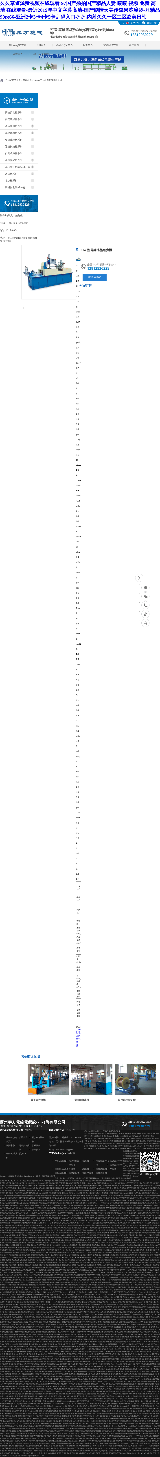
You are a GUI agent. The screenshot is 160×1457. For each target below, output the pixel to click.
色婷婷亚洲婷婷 (142, 1143)
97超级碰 (121, 1404)
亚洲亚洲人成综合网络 (24, 1322)
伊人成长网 (97, 1148)
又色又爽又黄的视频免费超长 (94, 1299)
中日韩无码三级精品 (90, 1322)
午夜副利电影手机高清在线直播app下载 (40, 1408)
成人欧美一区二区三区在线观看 (40, 1198)
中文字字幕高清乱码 (116, 1421)
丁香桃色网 (77, 1290)
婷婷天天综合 (114, 1337)
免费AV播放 (63, 1443)
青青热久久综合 (80, 1436)
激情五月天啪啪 (53, 1272)
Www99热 (103, 1443)
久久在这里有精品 (74, 1379)
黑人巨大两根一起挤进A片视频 (55, 1270)
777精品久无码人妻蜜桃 (20, 1344)
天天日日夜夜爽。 (78, 1356)
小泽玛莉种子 (81, 1223)
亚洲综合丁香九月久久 (91, 1205)
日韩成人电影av (147, 1408)
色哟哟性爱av (136, 1267)
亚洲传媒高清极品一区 (149, 1374)
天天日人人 (129, 1186)
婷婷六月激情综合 (90, 1143)
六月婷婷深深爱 (115, 1250)
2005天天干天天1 (68, 1238)
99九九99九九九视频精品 (96, 1361)
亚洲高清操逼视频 (131, 1369)
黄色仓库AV (22, 1418)
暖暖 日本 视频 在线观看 (38, 1230)
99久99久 (23, 1408)
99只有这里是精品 (63, 1339)
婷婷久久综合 (118, 1235)
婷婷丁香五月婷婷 (8, 1200)
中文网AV (102, 1267)
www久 (61, 1235)
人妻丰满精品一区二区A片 (94, 1230)
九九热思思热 (130, 1361)
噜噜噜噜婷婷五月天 (15, 1451)
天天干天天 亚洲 (122, 1247)
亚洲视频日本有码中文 (117, 1146)
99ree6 (12, 1369)
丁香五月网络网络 (90, 1178)
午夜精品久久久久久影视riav (142, 1238)
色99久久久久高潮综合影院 (19, 1327)
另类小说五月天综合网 (138, 1351)
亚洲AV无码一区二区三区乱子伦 (33, 1255)
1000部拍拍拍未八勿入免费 (20, 1223)
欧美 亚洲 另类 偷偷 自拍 (33, 1265)
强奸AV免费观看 (152, 1421)
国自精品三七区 (84, 1247)
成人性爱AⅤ (55, 1220)
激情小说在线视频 (104, 1322)
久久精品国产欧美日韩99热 (100, 1408)
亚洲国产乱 (18, 1275)
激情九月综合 (78, 1190)
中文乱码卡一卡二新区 (16, 1265)
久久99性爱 (42, 1364)
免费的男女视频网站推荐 (126, 1302)
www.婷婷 (145, 1200)
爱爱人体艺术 (50, 1299)
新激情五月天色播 (18, 1411)
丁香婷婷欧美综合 (85, 1317)
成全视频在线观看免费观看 (132, 1408)
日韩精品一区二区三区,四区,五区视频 (28, 1280)
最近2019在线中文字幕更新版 (109, 1255)
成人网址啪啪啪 (5, 1317)
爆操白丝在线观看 (135, 1423)
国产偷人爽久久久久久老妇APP (137, 1349)
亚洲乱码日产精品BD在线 (58, 1381)
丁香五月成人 (124, 1297)
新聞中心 (87, 45)
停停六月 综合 (120, 1391)
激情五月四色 (78, 1282)
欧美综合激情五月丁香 (11, 1426)
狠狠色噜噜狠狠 (152, 1148)
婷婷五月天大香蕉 (137, 1443)
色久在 (86, 1141)
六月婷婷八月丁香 (151, 1396)
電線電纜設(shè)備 (74, 1163)
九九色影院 (82, 1441)
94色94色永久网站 (36, 1200)
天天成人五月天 (119, 1188)
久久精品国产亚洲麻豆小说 (48, 1344)
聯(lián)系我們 (41, 54)
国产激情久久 (37, 1314)
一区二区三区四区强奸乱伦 (98, 1421)
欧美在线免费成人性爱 (64, 1314)
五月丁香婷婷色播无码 (79, 1324)
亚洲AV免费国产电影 (120, 1446)
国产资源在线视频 (58, 1394)
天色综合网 (130, 1376)
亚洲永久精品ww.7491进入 (36, 1351)
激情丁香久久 (126, 1280)
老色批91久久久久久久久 (45, 1399)
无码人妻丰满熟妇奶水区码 (54, 1351)
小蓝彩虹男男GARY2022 (61, 1267)
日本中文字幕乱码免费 (94, 1441)
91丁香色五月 (23, 1426)
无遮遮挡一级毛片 (147, 1327)
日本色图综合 (27, 1332)
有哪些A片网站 (137, 1451)
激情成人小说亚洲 (87, 1225)
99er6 (138, 1327)
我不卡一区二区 (47, 1428)
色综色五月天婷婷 (53, 1250)
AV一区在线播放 (18, 1361)
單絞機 (72, 1169)
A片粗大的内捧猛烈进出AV (9, 1421)
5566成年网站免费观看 (42, 1374)
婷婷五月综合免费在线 (45, 1334)
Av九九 (120, 1242)
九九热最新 (77, 1413)
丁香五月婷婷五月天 (133, 1391)
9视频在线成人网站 (141, 1431)
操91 (136, 1225)
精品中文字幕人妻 (120, 1327)
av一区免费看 (22, 1228)
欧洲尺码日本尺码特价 (48, 1218)
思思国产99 (11, 1240)
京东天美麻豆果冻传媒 (76, 1418)
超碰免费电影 (153, 1267)
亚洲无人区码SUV (32, 1418)
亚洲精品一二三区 (90, 1138)
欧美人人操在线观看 (32, 1411)
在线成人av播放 (118, 1334)
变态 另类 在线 (150, 1223)
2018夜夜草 (92, 1203)
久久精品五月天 (133, 1270)
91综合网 (120, 1257)
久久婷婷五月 (130, 1290)
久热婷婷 (110, 1267)
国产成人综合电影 (58, 1198)
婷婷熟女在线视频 (147, 1384)
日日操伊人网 (7, 1379)
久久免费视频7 (78, 1421)
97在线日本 (105, 1297)
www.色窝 (49, 1223)
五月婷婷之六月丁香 (59, 1295)
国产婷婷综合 (32, 1238)
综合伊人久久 (59, 1190)
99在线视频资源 (115, 1280)
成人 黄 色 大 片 (89, 1309)
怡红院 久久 (76, 1265)
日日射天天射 (118, 1195)
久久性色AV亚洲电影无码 (88, 1215)
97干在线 (58, 1433)
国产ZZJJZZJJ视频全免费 (69, 1327)
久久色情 (146, 1260)
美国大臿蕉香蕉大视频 (100, 1260)
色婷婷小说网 (32, 1399)
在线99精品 (64, 1215)
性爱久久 (83, 1319)
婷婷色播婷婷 (105, 1374)
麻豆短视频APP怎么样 (60, 1297)
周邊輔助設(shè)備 (15, 187)
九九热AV (87, 1364)
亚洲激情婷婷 (53, 1451)
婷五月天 (149, 1379)
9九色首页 (113, 1292)
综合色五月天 (82, 1443)
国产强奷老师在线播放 (46, 1238)
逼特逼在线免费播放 (12, 1242)
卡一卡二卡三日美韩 (125, 1210)
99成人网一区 (72, 1443)
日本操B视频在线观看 (112, 1178)
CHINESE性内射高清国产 (108, 1242)
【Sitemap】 (136, 1176)
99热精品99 (38, 1272)
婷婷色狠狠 (9, 1287)
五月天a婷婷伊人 (42, 1443)
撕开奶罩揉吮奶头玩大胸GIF (36, 1285)
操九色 (123, 1381)
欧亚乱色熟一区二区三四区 (113, 1399)
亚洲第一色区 (35, 1218)
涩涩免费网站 (104, 1292)
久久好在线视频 (142, 1242)
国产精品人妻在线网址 (33, 1210)
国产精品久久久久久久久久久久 (135, 1304)
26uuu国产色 (51, 1307)
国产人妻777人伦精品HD (131, 1275)
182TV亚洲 (100, 1178)
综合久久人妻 (97, 1448)
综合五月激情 (24, 1205)
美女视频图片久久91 (42, 1441)
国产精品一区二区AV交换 (76, 1302)
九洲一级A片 (131, 1141)
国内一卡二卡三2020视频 (108, 1210)
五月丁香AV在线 (60, 1292)
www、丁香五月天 (102, 1203)
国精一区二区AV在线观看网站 (137, 1262)
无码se (21, 1354)
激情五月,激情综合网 (151, 1302)
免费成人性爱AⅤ (54, 1349)
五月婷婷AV (133, 1213)
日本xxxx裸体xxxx (6, 1361)
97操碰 (40, 1391)
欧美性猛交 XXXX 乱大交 (122, 1406)
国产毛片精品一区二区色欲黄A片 (76, 1351)
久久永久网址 (48, 1312)
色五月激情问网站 (26, 1394)
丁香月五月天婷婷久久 (51, 1215)
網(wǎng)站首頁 (17, 45)
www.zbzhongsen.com (34, 1220)
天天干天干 (155, 1314)
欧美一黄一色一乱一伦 (59, 1260)
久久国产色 (79, 1178)
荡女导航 (8, 1391)
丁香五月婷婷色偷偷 (83, 1384)
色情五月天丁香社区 (42, 1181)
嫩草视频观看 (15, 1347)
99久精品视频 (91, 1436)
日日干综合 (64, 1255)
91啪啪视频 (112, 1193)
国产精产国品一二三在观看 (114, 1181)
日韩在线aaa (96, 1245)
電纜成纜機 (101, 1169)
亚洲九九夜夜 (17, 1379)
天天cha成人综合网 (24, 1448)
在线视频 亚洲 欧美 (146, 1255)
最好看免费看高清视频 (51, 1188)
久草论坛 (104, 1252)
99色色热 (25, 1451)
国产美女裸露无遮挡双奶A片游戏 (41, 1423)
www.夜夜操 (39, 1270)
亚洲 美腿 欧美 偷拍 (87, 1213)
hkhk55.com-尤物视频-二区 (64, 1282)
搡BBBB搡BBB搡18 (54, 1205)
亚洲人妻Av (68, 1190)
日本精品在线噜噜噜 (117, 1203)
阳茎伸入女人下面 (100, 1213)
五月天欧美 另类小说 (11, 1354)
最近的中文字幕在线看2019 (140, 1438)
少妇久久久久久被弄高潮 (132, 1374)
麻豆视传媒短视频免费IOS (135, 1359)
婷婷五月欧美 (24, 1384)
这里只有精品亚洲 (44, 1233)
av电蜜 (122, 1148)
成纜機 (85, 1169)
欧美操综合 (6, 1223)
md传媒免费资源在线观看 (38, 1205)
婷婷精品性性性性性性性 (131, 1433)
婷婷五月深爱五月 (81, 1401)
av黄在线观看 (116, 1389)
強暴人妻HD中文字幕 (72, 1408)
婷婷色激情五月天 (61, 1337)
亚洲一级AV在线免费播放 (104, 1309)
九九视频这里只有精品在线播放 (24, 1250)
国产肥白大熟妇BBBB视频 (34, 1262)
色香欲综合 (106, 1198)
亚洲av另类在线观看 (136, 1247)
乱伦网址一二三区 (46, 1287)
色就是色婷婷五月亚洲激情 (101, 1238)
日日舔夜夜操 (140, 1361)
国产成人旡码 (137, 1235)
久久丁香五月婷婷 (131, 1163)
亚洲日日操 (68, 1290)
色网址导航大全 (67, 1322)
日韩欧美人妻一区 (138, 1396)
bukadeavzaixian (119, 1299)
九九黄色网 (108, 1386)
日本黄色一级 (126, 1265)
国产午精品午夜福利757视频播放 (51, 1277)
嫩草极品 (53, 1441)
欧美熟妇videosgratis (121, 1252)
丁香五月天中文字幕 (142, 1428)
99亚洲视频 (11, 1399)
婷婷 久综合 (46, 1260)
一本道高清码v (41, 1250)
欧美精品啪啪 (122, 1228)
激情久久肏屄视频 (144, 1411)
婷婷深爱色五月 (99, 1354)
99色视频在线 (113, 1416)
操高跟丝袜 (29, 1361)
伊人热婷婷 (139, 1339)
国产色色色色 (85, 1262)
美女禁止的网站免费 (111, 1230)
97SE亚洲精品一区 (92, 1302)
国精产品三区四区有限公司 (62, 1203)
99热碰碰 (18, 1369)
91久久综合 (64, 1272)
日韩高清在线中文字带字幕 (98, 1193)
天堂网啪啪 (146, 1186)
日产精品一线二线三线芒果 (116, 1349)
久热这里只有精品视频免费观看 (89, 1453)
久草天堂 (88, 1347)
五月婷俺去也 (53, 1443)
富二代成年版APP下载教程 (48, 1329)
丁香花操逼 (150, 1146)
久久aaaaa (154, 1317)
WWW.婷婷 (101, 1329)
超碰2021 (26, 1230)
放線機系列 (11, 173)
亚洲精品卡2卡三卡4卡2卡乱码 (135, 1148)
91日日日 (56, 1225)
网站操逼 (7, 1436)
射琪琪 (83, 1413)
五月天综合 (74, 1441)
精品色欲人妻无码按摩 (141, 1193)
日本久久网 (71, 1384)
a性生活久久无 (101, 1436)
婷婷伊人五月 (106, 1148)
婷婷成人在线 (121, 1312)
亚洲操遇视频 (19, 1262)
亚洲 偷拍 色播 (108, 1141)
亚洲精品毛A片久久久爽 (40, 1386)
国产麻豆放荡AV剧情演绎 (80, 1257)
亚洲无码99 (109, 1299)
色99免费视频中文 (91, 1342)
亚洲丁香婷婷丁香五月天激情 (95, 1418)
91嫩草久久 (96, 1389)
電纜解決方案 (110, 45)
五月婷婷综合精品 (116, 1401)
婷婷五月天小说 (115, 1233)
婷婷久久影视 (141, 1233)
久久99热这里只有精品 (40, 1322)
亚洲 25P (152, 1428)
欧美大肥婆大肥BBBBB (48, 1324)
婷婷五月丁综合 (77, 1416)
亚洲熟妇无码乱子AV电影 (91, 1297)
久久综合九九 (14, 1394)
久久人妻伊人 (27, 1257)
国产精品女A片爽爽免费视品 (146, 1215)
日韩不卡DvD (142, 1446)
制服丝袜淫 (78, 1431)
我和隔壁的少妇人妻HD (136, 1223)
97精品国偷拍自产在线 (99, 1287)
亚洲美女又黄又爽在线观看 (92, 1366)
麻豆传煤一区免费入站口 (63, 1421)
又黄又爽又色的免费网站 (77, 1275)
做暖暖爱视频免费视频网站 (13, 1314)
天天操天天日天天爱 (64, 1411)
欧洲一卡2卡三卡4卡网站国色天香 (109, 1277)
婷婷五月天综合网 (112, 1329)
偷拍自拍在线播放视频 (131, 1332)
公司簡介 (41, 45)
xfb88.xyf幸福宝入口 (34, 1359)
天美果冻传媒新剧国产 (63, 1186)
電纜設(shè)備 (116, 1165)
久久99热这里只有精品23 (116, 1205)
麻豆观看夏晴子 (147, 1426)
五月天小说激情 (23, 1423)
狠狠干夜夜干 (120, 1339)
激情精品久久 (66, 1265)
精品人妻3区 (155, 1411)
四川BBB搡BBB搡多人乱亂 (96, 1275)
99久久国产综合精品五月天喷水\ (75, 1391)
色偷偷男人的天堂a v (27, 1307)
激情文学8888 (117, 1386)
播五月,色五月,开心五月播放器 (67, 1453)
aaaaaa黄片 (12, 1334)
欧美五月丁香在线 (69, 1252)
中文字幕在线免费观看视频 (88, 1329)
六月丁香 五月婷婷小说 (114, 1433)
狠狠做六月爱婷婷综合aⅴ (13, 1453)
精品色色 (129, 1205)
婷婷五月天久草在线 (54, 1416)
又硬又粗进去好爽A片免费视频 (18, 1339)
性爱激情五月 (83, 1337)
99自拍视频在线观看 (149, 1448)
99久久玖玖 (142, 1369)
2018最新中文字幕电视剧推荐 (15, 1285)
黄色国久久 (152, 1394)
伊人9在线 (144, 1267)
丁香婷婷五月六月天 (89, 1200)
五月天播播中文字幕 (35, 1260)
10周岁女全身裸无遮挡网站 (9, 1304)
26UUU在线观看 (153, 1342)
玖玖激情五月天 (75, 1339)
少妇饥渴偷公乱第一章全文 (78, 1228)
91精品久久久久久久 (20, 1441)
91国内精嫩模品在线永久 (140, 1245)
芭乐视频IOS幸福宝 (57, 1290)
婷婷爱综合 (128, 1354)
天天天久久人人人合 (42, 1381)
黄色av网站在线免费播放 (45, 1371)
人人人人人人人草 (49, 1314)
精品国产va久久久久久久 (53, 1356)
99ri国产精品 (42, 1396)
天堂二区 (129, 1285)
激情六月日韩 (13, 1337)
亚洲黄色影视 (4, 1369)
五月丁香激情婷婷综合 (151, 1322)
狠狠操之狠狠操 (43, 1240)
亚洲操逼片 (115, 1148)
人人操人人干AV (28, 1381)
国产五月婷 (107, 1324)
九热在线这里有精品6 (140, 1354)
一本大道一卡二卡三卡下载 (46, 1379)
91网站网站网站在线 (65, 1309)
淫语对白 (129, 1381)
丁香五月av (92, 1337)
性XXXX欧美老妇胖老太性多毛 (88, 1267)
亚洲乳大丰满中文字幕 (14, 1230)
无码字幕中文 (110, 1347)
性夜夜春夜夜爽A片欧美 (48, 1436)
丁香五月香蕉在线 (87, 1272)
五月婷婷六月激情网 (47, 1418)
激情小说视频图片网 (62, 1426)
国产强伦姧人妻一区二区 (75, 1295)
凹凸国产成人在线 (82, 1423)
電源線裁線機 (61, 1169)
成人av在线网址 (71, 1386)
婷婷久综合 (139, 1302)
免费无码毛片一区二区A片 (141, 1416)
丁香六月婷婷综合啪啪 (96, 1228)
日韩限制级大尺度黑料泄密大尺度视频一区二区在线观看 (75, 1438)
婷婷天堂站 (137, 1186)
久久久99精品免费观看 (108, 1312)
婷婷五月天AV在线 (113, 1384)
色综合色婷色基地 (18, 1195)
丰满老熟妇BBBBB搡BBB (65, 1401)
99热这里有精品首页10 (38, 1223)
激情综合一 (40, 1366)
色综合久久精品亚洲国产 (149, 1275)
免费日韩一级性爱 (104, 1215)
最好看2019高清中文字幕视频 (70, 1359)
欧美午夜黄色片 (93, 1242)
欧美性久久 (130, 1428)
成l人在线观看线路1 (22, 1200)
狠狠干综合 (62, 1436)
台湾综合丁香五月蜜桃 (89, 1208)
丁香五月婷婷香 (88, 1416)
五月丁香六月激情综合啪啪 (114, 1354)
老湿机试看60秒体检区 (40, 1319)
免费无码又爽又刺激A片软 (52, 1262)
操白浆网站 (16, 1391)
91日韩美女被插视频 (69, 1423)
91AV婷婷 (121, 1230)
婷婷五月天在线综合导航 (30, 1369)
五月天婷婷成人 (14, 1220)
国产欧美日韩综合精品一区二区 (28, 1277)
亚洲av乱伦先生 (41, 1347)
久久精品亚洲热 (73, 1215)
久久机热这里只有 (103, 1394)
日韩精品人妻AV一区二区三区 (103, 1195)
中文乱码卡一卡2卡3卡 (124, 1396)
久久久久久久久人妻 (68, 1371)
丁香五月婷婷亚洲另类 (16, 1210)
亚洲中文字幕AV (122, 1423)
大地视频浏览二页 (55, 1193)
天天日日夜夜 (129, 1334)
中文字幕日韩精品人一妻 (54, 1242)
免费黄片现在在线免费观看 (116, 1436)
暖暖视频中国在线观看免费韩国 (144, 1401)
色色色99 (58, 1371)
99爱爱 (46, 1391)
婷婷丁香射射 (11, 1295)
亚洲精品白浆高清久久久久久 (35, 1299)
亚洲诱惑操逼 (87, 1431)
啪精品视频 (97, 1252)
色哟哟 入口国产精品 (53, 1327)
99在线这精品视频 (93, 1334)
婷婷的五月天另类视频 (108, 1453)
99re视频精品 (51, 1453)
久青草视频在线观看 (77, 1240)
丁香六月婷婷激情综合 (29, 1183)
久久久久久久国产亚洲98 (117, 1262)
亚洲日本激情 (78, 1322)
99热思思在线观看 (8, 1356)
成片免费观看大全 (11, 1186)
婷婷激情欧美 (20, 1312)
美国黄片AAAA (149, 1339)
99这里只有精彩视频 (48, 1210)
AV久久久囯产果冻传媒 (144, 1230)
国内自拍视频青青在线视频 (101, 1317)
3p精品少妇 (64, 1181)
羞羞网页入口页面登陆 (152, 1366)
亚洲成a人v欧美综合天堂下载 (93, 1399)
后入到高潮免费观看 (116, 1225)
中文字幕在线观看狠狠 (74, 1399)
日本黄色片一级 (141, 1250)
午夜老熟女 (72, 1381)
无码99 (123, 1200)
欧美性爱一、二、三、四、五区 (132, 1366)
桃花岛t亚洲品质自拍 (105, 1143)
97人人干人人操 (140, 1379)
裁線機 (85, 1161)
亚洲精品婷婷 (152, 1250)
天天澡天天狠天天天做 (27, 1421)
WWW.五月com (71, 1332)
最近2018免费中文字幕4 (121, 1319)
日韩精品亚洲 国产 (66, 1349)
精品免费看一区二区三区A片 (27, 1334)
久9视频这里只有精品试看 (18, 1433)
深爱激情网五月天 (78, 1314)
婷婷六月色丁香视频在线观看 (139, 1190)
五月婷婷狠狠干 (70, 1448)
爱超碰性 (112, 1396)
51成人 (125, 1399)
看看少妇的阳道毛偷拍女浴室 (110, 1413)
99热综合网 (51, 1292)
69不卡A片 (75, 1406)
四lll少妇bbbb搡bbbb (56, 1391)
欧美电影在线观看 (105, 1379)
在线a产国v (110, 1438)
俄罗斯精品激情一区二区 (138, 1337)
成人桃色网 (97, 1431)
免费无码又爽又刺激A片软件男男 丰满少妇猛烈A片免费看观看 (103, 1285)
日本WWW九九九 (52, 1384)
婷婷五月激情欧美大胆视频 (55, 1448)
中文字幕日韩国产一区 (122, 1287)
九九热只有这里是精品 (142, 1418)
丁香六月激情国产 (117, 1374)
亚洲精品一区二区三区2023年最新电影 (41, 1433)
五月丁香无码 (94, 1257)
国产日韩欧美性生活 (19, 1329)
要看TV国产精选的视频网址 (18, 1238)
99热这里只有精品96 (116, 1272)
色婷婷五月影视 (116, 1322)
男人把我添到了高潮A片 (81, 1374)
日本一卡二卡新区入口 (21, 1188)
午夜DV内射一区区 (61, 1275)
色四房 (17, 1359)
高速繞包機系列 (13, 126)
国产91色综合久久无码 (140, 1210)
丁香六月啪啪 (32, 1413)
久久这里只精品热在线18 (89, 1379)
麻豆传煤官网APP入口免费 (138, 1342)
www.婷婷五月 (148, 1356)
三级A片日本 (127, 1401)
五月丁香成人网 (97, 1426)
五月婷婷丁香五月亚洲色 (23, 1356)
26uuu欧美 (3, 1198)
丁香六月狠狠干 (124, 1443)
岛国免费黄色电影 (8, 1280)
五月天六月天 (91, 1391)
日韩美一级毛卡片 (98, 1446)
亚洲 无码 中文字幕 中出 (130, 1389)
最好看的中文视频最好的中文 (89, 1292)
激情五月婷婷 (34, 1426)
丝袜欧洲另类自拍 (103, 1337)
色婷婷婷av (113, 1302)
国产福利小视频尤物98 (109, 1376)
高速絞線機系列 (13, 119)
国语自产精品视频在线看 (47, 1411)
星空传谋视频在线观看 (83, 1245)
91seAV (18, 1374)
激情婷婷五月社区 (130, 1143)
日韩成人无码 (136, 1344)
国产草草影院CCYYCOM (142, 1257)
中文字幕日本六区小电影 (55, 1285)
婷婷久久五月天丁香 (37, 1245)
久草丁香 (73, 1267)
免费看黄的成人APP (20, 1287)
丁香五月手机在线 (123, 1292)
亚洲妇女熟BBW (87, 1183)
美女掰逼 (24, 1359)
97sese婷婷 (108, 1446)
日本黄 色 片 (155, 1418)
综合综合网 (70, 1436)
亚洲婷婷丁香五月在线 (7, 1322)
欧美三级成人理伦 (25, 1319)
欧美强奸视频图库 (112, 1418)
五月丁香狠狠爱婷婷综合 (82, 1307)
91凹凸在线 (70, 1431)
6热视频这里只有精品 (126, 1418)
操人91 (86, 1421)
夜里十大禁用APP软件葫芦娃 (10, 1282)
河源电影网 (111, 1339)
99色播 (126, 1203)
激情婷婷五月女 (129, 1195)
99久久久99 (4, 1238)
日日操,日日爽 (127, 1451)
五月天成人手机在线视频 (111, 1200)
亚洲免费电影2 (47, 1257)
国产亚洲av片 (144, 1270)
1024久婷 (97, 1295)
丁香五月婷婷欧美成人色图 (62, 1287)
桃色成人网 (44, 1309)
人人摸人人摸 (8, 1275)
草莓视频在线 (21, 1389)
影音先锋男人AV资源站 (84, 1252)
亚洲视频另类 (80, 1304)
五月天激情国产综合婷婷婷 (42, 1394)
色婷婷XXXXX (134, 1166)
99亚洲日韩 (128, 1235)
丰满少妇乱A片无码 (69, 1376)
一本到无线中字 (72, 1292)
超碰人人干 (113, 1245)
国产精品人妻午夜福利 (88, 1233)
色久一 (22, 1317)
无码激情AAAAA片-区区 (134, 1436)
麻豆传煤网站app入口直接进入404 (58, 1364)
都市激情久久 (4, 1213)
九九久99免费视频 (8, 1235)
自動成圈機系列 (54, 80)
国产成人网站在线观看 (37, 1327)
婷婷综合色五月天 (30, 1208)
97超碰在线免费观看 (25, 1386)
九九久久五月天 (93, 1443)
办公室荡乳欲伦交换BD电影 (148, 1138)
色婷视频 (128, 1344)
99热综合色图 (142, 1394)
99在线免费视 (17, 1349)
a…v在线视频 (128, 1193)
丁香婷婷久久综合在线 (84, 1448)
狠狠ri (11, 1250)
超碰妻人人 (117, 1265)
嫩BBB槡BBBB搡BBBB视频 (33, 1215)
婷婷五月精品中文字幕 (88, 1265)
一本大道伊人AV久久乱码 (31, 1275)
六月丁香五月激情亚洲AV (120, 1215)
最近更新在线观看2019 (101, 1183)
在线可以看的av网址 (108, 1295)
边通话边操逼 (31, 1342)
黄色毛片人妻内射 (96, 1141)
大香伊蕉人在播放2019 (129, 1411)
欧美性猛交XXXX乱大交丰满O (55, 1245)
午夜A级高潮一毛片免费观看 (36, 1389)
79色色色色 (46, 1290)
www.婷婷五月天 (147, 1371)
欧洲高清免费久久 (120, 1141)
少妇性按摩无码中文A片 (78, 1396)
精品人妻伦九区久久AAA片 (61, 1257)
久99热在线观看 (43, 1183)
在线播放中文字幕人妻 (89, 1339)
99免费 (157, 1195)
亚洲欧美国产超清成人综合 (102, 1282)
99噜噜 (96, 1428)
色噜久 (6, 1334)
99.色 (26, 1438)
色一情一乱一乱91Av (67, 1250)
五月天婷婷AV (108, 1235)
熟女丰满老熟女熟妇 (47, 1337)
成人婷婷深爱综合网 (101, 1225)
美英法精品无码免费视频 (119, 1190)
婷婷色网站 (72, 1347)
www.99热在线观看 (148, 1404)
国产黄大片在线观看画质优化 (79, 1193)
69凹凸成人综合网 (85, 1426)
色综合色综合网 (59, 1223)
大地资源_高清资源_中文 (150, 1319)
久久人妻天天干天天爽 (139, 1265)
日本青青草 (6, 1267)
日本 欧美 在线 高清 (23, 1245)
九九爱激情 (104, 1220)
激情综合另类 (108, 1314)
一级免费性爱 (128, 1257)
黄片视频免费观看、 (45, 1302)
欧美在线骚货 (13, 1448)
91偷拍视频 (82, 1327)
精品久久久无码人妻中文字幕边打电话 (98, 1411)
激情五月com (28, 1314)
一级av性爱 (26, 1404)
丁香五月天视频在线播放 (26, 1366)
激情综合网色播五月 (63, 1324)
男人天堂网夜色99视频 (14, 1257)
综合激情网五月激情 (11, 1366)
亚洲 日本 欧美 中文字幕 (43, 1304)
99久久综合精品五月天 (84, 1270)
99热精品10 (106, 1190)
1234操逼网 (68, 1446)
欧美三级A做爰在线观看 (117, 1428)
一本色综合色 (38, 1361)
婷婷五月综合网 (14, 1408)
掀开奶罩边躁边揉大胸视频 (44, 1282)
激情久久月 (103, 1205)
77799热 (110, 1327)
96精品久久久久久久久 (60, 1228)
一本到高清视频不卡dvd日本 (19, 1456)
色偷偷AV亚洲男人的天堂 (99, 1186)
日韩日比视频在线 (83, 1376)
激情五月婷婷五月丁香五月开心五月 (22, 1213)
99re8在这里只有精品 (130, 1421)
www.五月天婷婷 (43, 1413)
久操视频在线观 (103, 1342)
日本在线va (77, 1235)
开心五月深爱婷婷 (142, 1386)
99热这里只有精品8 (35, 1188)
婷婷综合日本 (127, 1364)
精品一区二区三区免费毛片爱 (121, 1238)
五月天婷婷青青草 (106, 1334)
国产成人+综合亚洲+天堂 (122, 1267)
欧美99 (53, 1213)
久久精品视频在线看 (93, 1220)
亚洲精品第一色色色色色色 (16, 1351)
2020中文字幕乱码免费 (71, 1242)
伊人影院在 (71, 1260)
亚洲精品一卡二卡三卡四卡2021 (41, 1404)
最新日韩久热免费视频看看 (81, 1446)
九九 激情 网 (94, 1262)
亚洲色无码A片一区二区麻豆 (144, 1309)
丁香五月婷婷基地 (103, 1233)
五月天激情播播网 (80, 1344)
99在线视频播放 (28, 1349)
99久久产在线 (130, 1230)
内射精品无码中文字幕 (88, 1359)
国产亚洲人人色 (128, 1225)
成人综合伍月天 (92, 1319)
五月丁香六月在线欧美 (13, 1302)
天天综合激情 (95, 1374)
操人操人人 (33, 1339)
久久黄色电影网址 (28, 1270)
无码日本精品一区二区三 (69, 1334)
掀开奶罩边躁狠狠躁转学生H (20, 1428)
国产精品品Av (134, 1347)
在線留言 (18, 54)
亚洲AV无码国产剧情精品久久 (27, 1396)
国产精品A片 (71, 1270)
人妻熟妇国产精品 (118, 1290)
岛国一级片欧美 (100, 1438)
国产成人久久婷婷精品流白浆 (70, 1225)
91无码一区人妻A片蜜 (27, 1347)
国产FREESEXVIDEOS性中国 (85, 1250)
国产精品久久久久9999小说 (38, 1193)
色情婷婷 (75, 1203)
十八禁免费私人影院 (92, 1349)
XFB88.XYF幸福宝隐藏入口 (46, 1208)
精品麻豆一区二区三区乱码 (137, 1399)
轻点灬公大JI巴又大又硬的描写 (72, 1218)
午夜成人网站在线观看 (95, 1344)
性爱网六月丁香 (79, 1230)
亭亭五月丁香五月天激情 (108, 1404)
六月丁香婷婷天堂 (35, 1451)
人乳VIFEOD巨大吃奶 (74, 1366)
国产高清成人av (40, 1307)
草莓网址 (86, 1312)
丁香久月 (12, 1389)
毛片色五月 (135, 1280)
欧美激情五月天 (135, 1203)
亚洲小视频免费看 (138, 1406)
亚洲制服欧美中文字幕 (62, 1312)
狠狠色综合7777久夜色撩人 (107, 1208)
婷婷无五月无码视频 (25, 1309)
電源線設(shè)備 (102, 1163)
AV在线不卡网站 (90, 1240)
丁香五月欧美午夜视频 (70, 1317)
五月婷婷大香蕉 (12, 1290)
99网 (13, 1374)
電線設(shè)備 (116, 1161)
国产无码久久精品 (111, 1307)
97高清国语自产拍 (31, 1233)
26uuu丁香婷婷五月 (131, 1138)
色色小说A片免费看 (42, 1235)
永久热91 (58, 1299)
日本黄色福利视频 (93, 1404)
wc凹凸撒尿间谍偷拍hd (121, 1314)
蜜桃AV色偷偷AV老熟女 (149, 1203)
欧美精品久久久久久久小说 (115, 1361)
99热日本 (121, 1186)
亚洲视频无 (142, 1421)
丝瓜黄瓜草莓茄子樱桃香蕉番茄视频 (139, 1228)
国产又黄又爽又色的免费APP (94, 1181)
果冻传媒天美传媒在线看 (64, 1307)
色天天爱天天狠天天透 (89, 1290)
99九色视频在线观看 (60, 1302)
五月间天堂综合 (35, 1428)
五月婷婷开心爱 (95, 1376)
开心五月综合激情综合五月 (136, 1183)
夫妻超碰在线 (135, 1287)
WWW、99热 (104, 1262)
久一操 (35, 1332)
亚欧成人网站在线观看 (7, 1245)
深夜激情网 (112, 1423)
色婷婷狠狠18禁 (153, 1242)
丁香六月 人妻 (30, 1181)
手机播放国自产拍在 (66, 1451)
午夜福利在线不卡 (118, 1324)
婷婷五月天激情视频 (17, 1233)
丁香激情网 (121, 1376)
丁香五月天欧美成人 (16, 1364)
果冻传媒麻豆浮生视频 (104, 1359)
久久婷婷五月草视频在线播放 (68, 1329)
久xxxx (146, 1443)
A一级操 (76, 1213)
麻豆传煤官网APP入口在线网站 (138, 1329)
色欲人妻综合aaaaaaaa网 (108, 1257)
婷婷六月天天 (133, 1282)
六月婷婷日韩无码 (6, 1324)
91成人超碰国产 (145, 1314)
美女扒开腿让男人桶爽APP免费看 (138, 1317)
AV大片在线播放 (5, 1195)
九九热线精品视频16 (47, 1275)
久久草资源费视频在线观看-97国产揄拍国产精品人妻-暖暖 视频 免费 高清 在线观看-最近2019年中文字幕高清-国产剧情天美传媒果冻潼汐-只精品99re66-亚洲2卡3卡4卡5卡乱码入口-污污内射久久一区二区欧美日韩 (80, 10)
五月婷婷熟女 (74, 1319)
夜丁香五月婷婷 (16, 1443)
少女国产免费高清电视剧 (71, 1262)
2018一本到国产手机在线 (130, 1441)
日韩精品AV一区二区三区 (34, 1312)
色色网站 (80, 1386)
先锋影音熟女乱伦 (116, 1408)
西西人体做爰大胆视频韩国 (75, 1369)
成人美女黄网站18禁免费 (101, 1356)
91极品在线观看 (79, 1349)
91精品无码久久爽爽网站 (46, 1186)
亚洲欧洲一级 (108, 1426)
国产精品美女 (122, 1223)
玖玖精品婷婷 (75, 1233)
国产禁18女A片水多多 (98, 1433)
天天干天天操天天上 (101, 1272)
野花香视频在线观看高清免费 (131, 1384)
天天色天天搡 (66, 1354)
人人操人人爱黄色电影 (120, 1282)
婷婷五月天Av (108, 1188)
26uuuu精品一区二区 (125, 1245)
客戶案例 (134, 45)
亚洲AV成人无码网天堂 (44, 1228)
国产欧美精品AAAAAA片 (50, 1247)
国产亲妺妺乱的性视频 (45, 1203)
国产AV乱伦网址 (62, 1379)
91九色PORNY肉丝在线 (65, 1213)
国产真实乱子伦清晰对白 (96, 1351)
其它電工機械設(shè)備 (17, 167)
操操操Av (89, 1195)
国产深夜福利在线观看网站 (75, 1195)
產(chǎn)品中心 (64, 45)
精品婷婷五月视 (38, 1356)
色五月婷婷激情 (118, 1143)
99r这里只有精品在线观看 (133, 1299)
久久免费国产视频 (77, 1364)
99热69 (52, 1413)
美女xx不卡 (106, 1280)
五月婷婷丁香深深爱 (79, 1354)
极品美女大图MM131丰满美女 (53, 1200)
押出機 (113, 1169)
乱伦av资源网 (91, 1394)
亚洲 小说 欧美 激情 (122, 1347)
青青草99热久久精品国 (122, 1240)
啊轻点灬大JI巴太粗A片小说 (136, 1146)
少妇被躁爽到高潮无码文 (19, 1267)
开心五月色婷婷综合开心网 (149, 1347)
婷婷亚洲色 (153, 1188)
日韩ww (89, 1223)
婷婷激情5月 (142, 1282)
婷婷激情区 (67, 1406)
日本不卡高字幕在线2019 (12, 1255)
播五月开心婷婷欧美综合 (71, 1277)
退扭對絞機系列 (13, 146)
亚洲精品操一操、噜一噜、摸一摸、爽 (41, 1438)
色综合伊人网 (134, 1453)
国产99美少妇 (130, 1339)
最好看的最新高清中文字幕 (148, 1225)
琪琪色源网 (123, 1329)
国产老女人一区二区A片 (148, 1389)
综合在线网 (4, 1448)
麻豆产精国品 (84, 1186)
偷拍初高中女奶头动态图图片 (35, 1195)
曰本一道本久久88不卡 (146, 1218)
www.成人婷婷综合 (120, 1426)
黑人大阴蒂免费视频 (86, 1280)
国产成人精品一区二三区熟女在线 (148, 1141)
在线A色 (45, 1451)
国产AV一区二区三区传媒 (22, 1324)
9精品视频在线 (65, 1220)
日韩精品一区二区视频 (140, 1205)
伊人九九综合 (132, 1446)
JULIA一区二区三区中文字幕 (36, 1401)
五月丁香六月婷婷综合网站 (133, 1260)
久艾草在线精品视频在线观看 (89, 1210)
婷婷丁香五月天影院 (26, 1272)
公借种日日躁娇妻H (101, 1416)
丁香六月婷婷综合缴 (90, 1218)
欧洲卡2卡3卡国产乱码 (132, 1324)
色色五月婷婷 (28, 1354)
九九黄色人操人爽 (103, 1146)
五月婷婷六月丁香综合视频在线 (122, 1198)
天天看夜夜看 (82, 1361)
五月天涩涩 (31, 1228)
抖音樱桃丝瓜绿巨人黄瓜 (46, 1332)
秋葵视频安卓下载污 (96, 1235)
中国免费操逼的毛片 (105, 1319)
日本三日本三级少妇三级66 (78, 1255)
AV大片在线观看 (17, 1215)
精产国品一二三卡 (119, 1359)
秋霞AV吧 (77, 1208)
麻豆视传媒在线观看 (152, 1359)
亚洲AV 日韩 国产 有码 (99, 1381)
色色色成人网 (114, 1297)
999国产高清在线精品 (46, 1426)
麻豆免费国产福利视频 (95, 1324)
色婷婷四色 (151, 1381)
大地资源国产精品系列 (76, 1181)
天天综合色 (134, 1292)
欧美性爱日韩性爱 (21, 1413)
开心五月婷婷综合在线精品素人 (11, 1270)
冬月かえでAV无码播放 (12, 1307)
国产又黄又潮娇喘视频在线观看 (131, 1220)
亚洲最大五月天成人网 (65, 1344)
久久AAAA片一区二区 (57, 1386)
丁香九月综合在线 (139, 1285)
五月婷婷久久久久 (125, 1416)
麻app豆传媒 (46, 1220)
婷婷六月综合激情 (98, 1307)
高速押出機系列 (13, 112)
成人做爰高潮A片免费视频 (115, 1369)
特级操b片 (31, 1441)
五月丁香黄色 (16, 1404)
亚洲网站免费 (66, 1416)
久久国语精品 (64, 1319)
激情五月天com (96, 1384)
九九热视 (12, 1359)
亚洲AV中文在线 (112, 1443)
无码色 (125, 1166)
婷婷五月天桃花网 (87, 1198)
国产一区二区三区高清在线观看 (99, 1401)
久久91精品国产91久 (147, 1332)
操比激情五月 (54, 1183)
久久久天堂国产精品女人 (122, 1371)
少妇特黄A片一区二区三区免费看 (67, 1210)
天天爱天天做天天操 (81, 1188)
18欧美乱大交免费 (6, 1349)
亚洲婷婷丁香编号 (26, 1242)
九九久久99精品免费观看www (139, 1297)
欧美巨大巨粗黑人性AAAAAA (133, 1322)
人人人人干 (15, 1317)
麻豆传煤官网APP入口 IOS (47, 1339)
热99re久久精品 (106, 1389)
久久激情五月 (40, 1421)
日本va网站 (84, 1242)
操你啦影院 (152, 1295)
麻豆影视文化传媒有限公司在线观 (128, 1208)
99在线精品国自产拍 (29, 1379)
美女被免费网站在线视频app (25, 1235)
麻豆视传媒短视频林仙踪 (54, 1252)
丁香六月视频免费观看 (78, 1404)
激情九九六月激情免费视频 (14, 1446)
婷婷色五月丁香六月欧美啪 (92, 1190)
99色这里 (90, 1354)
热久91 (49, 1295)
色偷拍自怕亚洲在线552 (147, 1292)
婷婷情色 (56, 1342)
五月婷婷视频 (108, 1265)
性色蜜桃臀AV (70, 1178)
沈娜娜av (100, 1265)
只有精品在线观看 (145, 1252)
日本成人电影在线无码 (82, 1433)
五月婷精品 (123, 1255)
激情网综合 (126, 1351)
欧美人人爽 (75, 1186)
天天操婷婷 (59, 1361)
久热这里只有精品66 (78, 1220)
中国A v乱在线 (93, 1255)
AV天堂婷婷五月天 (38, 1448)
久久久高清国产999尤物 (18, 1371)
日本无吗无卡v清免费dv (84, 1260)
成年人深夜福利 (33, 1287)
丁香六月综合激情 (143, 1188)
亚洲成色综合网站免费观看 (81, 1287)
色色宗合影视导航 (78, 1411)
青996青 (45, 1272)
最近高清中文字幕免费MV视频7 (62, 1374)
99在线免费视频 (12, 1272)
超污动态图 (11, 1198)
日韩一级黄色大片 (31, 1240)
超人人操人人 (127, 1168)
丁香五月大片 (61, 1332)
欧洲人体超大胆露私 (7, 1413)
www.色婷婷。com (141, 1295)
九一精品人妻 (31, 1371)
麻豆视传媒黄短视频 (66, 1188)
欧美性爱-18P (116, 1411)
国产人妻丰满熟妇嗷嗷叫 (20, 1225)
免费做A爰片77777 (93, 1413)
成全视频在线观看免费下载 (149, 1280)
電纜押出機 (101, 1173)
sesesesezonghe (73, 1337)
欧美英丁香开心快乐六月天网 (103, 1270)
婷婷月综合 (82, 1334)
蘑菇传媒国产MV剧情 (32, 1436)
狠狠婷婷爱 (53, 1309)
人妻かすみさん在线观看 (15, 1438)
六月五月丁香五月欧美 (53, 1354)
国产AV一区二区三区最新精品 (120, 1356)
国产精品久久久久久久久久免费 (137, 1312)
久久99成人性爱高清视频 (29, 1391)
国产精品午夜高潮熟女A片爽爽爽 (64, 1304)
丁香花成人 (39, 1431)
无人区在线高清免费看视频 (98, 1423)
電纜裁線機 (74, 1173)
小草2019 (65, 1193)
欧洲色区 (23, 1220)
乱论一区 (85, 1235)
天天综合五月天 (133, 1255)
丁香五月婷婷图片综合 (72, 1198)
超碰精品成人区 (32, 1329)
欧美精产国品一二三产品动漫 (35, 1317)
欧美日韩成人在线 (116, 1332)
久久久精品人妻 (10, 1396)
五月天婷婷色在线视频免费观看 (143, 1364)
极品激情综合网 (96, 1247)
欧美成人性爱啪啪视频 (18, 1416)
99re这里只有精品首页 (128, 1233)
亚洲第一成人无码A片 (51, 1255)
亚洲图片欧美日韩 (102, 1396)
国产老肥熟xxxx (28, 1406)
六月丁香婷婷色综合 (19, 1401)
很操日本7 (6, 1347)
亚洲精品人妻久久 (63, 1441)
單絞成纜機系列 (13, 133)
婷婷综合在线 (89, 1295)
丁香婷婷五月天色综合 (30, 1453)
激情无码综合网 (21, 1399)
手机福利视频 (131, 1327)
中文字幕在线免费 (128, 1431)
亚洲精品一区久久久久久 (132, 1404)
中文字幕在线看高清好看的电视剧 (40, 1267)
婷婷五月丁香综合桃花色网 (27, 1186)
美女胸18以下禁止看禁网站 (140, 1240)
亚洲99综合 (35, 1324)
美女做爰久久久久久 (129, 1250)
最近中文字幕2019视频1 (85, 1332)
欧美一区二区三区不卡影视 (127, 1307)
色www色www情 (116, 1364)
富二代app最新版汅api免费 (125, 1295)
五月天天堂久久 (70, 1223)
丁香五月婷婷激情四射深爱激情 (70, 1183)
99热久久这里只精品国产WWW (55, 1431)
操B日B (110, 1252)
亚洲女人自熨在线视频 (123, 1438)
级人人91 (130, 1161)
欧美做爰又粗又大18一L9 (62, 1428)
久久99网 (88, 1356)
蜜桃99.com (154, 1245)
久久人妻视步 (133, 1252)
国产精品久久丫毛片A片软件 (111, 1431)
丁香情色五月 (7, 1208)
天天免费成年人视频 (70, 1361)
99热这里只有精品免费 (57, 1369)
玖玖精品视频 (34, 1384)
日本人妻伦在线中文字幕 (61, 1404)
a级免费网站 (133, 1394)
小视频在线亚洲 (146, 1324)
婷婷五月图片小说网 (144, 1272)
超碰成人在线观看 (76, 1312)
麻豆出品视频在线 (143, 1307)
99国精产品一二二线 (37, 1456)
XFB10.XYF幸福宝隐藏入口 (60, 1233)
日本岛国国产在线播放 (54, 1317)
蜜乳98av (120, 1193)
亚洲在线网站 (54, 1181)
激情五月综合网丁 (24, 1218)
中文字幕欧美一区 (110, 1228)
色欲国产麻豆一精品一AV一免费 (59, 1396)
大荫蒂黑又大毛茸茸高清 (106, 1218)
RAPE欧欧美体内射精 (11, 1384)
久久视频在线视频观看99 (73, 1285)
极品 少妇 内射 (20, 1376)
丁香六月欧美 (17, 1332)
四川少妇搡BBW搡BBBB (82, 1238)
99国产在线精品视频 (140, 1381)
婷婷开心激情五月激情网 (112, 1451)
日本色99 (120, 1304)
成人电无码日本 (40, 1295)
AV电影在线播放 (153, 1446)
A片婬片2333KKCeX (105, 1290)
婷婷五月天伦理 (130, 1188)
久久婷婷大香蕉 (135, 1319)
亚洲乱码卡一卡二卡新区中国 (124, 1309)
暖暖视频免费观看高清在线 (105, 1391)
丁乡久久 (50, 1389)
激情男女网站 (104, 1302)
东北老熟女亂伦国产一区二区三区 (41, 1225)
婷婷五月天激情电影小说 (94, 1304)
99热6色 (118, 1351)
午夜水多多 (18, 1381)
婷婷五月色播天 (21, 1252)
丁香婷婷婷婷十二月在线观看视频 (29, 1247)
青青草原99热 (113, 1186)
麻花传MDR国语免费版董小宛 (76, 1394)
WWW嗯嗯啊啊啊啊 (110, 1344)
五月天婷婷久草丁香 (106, 1406)
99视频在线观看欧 (28, 1374)
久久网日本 (124, 1213)
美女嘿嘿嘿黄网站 (130, 1242)
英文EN (134, 23)
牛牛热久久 (154, 1193)
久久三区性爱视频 (113, 1381)
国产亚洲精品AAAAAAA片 (53, 1406)
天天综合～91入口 (33, 1337)
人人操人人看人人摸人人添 (150, 1391)
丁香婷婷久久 (74, 1426)
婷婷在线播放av (138, 1198)
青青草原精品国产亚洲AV (25, 1295)
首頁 (25, 80)
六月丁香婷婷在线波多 (13, 1183)
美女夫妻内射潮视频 (109, 1247)
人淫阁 (64, 1205)
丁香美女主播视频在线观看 (51, 1265)
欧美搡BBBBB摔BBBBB (84, 1371)
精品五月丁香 (95, 1312)
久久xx (104, 1384)
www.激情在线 (12, 1342)
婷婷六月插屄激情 (147, 1287)
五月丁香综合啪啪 (110, 1304)
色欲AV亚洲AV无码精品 (89, 1277)
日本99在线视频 (77, 1309)
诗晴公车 (110, 1287)
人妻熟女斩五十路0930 (134, 1200)
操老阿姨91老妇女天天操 (129, 1413)
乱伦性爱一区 (20, 1240)
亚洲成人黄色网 (114, 1220)
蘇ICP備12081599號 (48, 1176)
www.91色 (113, 1394)
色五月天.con (87, 1282)
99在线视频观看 (54, 1319)
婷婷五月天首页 (139, 1376)
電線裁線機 (60, 1173)
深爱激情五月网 (127, 1277)
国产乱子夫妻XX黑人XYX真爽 (35, 1376)
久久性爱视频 (136, 1448)
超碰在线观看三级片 (61, 1418)
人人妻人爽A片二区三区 (16, 1181)
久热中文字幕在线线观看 (150, 1235)
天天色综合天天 (17, 1208)
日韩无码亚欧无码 (140, 1277)
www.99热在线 (85, 1408)
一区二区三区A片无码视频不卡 (73, 1299)
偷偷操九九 (104, 1245)
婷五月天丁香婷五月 (43, 1446)
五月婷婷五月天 (11, 1418)
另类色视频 (37, 1257)
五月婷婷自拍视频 (123, 1453)
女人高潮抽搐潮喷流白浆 (36, 1252)
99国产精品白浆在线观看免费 (58, 1347)
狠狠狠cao (12, 1312)
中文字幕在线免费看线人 (50, 1280)
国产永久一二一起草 (131, 1218)
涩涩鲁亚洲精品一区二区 (50, 1359)
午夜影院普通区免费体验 (72, 1200)
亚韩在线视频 (124, 1337)
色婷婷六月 (97, 1280)
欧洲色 (95, 1223)
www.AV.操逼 (59, 1408)
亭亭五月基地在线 (57, 1446)
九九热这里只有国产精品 (62, 1389)
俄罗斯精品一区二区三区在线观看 (17, 1193)
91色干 (20, 1406)
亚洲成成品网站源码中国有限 (83, 1451)
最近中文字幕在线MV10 (114, 1275)
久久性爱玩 (83, 1203)
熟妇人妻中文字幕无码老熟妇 (97, 1327)
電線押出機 (87, 1173)
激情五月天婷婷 (145, 1441)
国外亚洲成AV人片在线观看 (107, 1223)
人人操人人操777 (24, 1290)
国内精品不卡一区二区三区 (88, 1406)
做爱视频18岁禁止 (113, 1213)
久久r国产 (3, 1399)
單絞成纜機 (60, 1161)
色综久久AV (39, 1406)
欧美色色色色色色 (98, 1347)
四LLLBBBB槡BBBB (28, 1282)
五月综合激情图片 (130, 1272)
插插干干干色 (151, 1369)
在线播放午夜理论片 (66, 1230)
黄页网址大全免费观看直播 (148, 1413)
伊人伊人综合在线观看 (19, 1260)
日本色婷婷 (63, 1384)
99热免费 (132, 1215)
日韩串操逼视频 (10, 1431)
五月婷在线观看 (137, 1356)
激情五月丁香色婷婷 (83, 1381)
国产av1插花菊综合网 (54, 1376)
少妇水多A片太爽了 (17, 1436)
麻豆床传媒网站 (119, 1138)
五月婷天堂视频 (49, 1361)
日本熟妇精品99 (36, 1290)
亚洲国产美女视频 (22, 1198)
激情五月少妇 (98, 1451)
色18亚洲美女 (102, 1339)
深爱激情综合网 (60, 1399)
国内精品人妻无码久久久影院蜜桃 (24, 1203)
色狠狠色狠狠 (67, 1356)
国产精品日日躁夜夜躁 (118, 1317)
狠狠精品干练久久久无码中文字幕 (34, 1292)
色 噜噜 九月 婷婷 (68, 1433)
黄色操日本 (34, 1297)
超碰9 (59, 1218)
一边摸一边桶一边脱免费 (105, 1240)
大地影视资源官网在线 (75, 1205)
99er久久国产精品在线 (43, 1213)
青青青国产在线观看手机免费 (14, 1299)
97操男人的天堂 (52, 1230)
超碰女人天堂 (136, 1371)
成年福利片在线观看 (103, 1250)
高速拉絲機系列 (13, 160)
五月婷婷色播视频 (39, 1242)
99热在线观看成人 (55, 1322)
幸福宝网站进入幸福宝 (105, 1138)
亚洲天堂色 (120, 1218)
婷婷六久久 (154, 1329)
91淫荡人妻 (69, 1235)
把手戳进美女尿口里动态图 (119, 1342)
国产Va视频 (81, 1347)
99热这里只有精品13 (96, 1188)
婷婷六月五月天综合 (116, 1260)
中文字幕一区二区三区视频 (100, 1364)
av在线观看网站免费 (75, 1297)
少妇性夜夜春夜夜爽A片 (118, 1183)
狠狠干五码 (57, 1423)
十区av (4, 1272)
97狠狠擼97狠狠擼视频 (29, 1302)
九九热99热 (106, 1448)
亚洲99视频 (98, 1198)
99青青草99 (22, 1342)
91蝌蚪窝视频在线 (41, 1349)
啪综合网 (57, 1334)
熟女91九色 (23, 1337)
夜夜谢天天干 (110, 1351)
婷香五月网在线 (122, 1394)
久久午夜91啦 (50, 1421)
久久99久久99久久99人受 (65, 1208)
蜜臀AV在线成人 (39, 1354)
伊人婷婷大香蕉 (154, 1210)
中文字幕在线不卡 (74, 1272)
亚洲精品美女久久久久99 (146, 1213)
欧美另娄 (103, 1349)
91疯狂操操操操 (30, 1446)
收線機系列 (11, 180)
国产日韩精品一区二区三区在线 (55, 1366)
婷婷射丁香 (36, 1309)
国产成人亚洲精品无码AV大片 (81, 1389)
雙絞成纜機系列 (13, 139)
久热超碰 (42, 1384)
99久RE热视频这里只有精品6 (56, 1195)
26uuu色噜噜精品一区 (27, 1304)
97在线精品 (92, 1396)
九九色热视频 (134, 1314)
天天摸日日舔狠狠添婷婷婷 (145, 1195)
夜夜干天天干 (44, 1369)
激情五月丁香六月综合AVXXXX (123, 1379)
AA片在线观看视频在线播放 (59, 1240)
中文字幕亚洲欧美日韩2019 (145, 1290)
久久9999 (99, 1200)
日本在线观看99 (5, 1344)
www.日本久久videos (134, 1426)
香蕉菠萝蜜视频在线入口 (9, 1423)
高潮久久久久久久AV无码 (94, 1314)
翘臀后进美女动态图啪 (44, 1342)
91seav (125, 1270)
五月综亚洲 (43, 1453)
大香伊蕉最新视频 (11, 1309)
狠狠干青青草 (54, 1235)
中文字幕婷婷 (118, 1270)
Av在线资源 (71, 1245)
